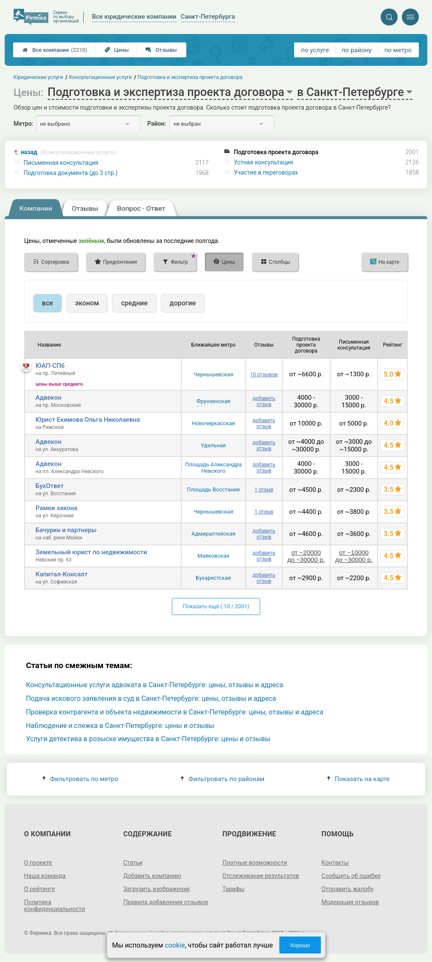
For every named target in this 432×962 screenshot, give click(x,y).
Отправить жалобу (348, 889)
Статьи (133, 862)
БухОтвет (50, 486)
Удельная (213, 445)
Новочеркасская (213, 423)
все (47, 303)
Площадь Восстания (213, 489)
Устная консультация (263, 162)
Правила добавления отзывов (165, 902)
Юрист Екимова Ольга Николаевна (88, 419)
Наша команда (45, 875)
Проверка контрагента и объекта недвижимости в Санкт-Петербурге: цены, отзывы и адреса (174, 712)
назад (68, 152)
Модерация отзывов (350, 902)
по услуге (315, 50)
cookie (175, 945)
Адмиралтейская (213, 533)
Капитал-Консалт (62, 574)
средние (134, 303)
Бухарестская (213, 578)
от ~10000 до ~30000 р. (354, 556)
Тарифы (233, 889)
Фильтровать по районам (222, 779)
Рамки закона (56, 508)
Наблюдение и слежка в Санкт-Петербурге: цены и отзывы (120, 726)
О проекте (38, 862)
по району (356, 50)
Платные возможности (254, 862)
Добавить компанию (152, 875)
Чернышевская (213, 374)
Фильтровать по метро (80, 779)
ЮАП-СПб (50, 366)
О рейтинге (39, 889)
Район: (156, 123)
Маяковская (213, 556)
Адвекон (49, 397)
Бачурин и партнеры (66, 530)
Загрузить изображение (156, 889)
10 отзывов (264, 375)
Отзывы (161, 50)
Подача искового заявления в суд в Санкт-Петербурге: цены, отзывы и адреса (151, 698)
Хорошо (300, 945)
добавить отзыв (263, 401)
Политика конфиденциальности (54, 905)
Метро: (23, 123)
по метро (398, 50)
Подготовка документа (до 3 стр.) (71, 173)
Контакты (335, 862)
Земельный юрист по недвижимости (91, 552)
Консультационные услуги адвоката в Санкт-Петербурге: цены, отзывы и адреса (154, 685)
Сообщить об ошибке (351, 875)
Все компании (54, 50)
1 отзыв (264, 490)
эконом (87, 303)
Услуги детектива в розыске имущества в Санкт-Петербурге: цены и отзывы (148, 739)
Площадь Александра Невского (213, 467)
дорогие (183, 303)
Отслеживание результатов (260, 875)
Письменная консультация (61, 163)
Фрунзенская (213, 401)
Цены (116, 50)
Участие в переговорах (266, 172)
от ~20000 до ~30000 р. (306, 556)
